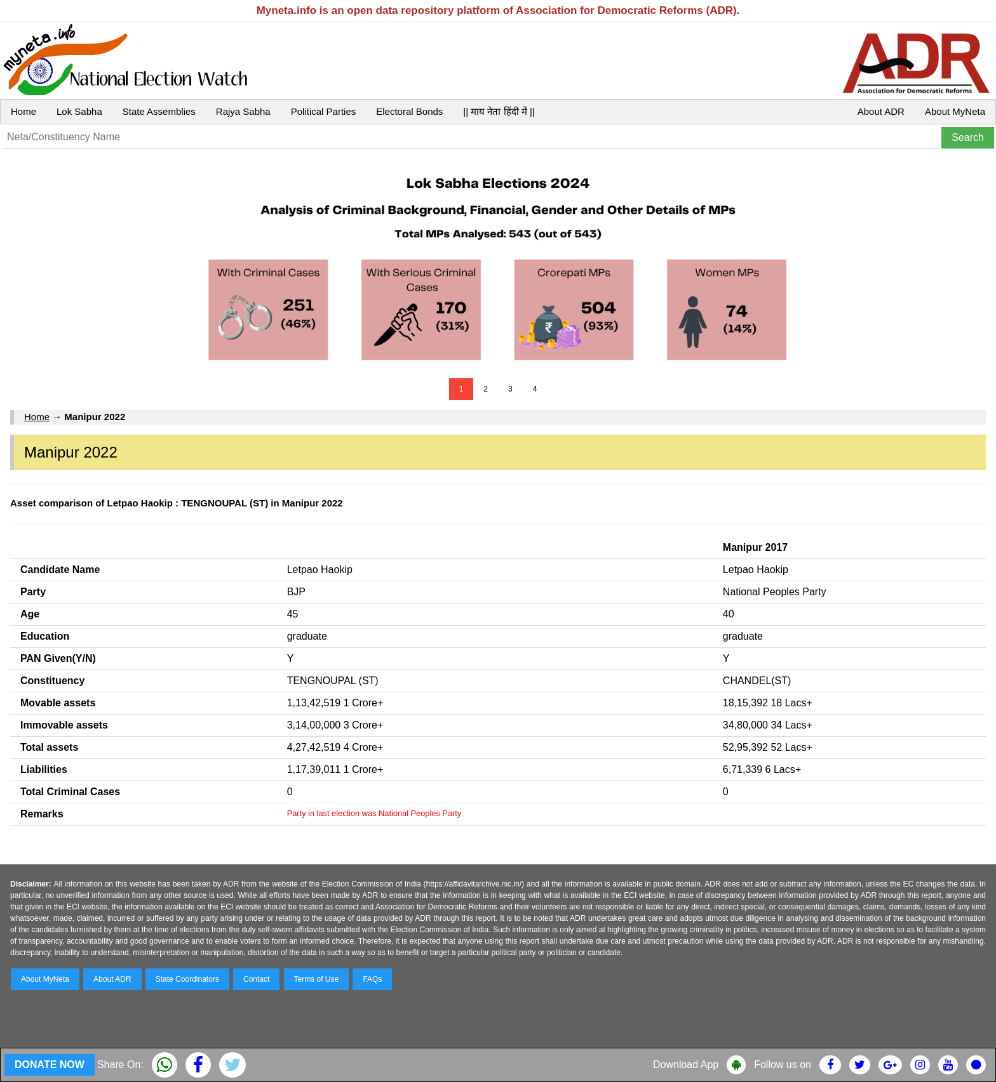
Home (23, 111)
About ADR (881, 111)
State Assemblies (159, 111)
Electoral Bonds (409, 111)
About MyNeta (955, 111)
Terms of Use (316, 979)
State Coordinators (187, 979)
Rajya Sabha (243, 111)
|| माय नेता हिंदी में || (498, 111)
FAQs (372, 979)
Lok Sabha (79, 111)
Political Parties (323, 111)
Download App (685, 1064)
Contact (256, 979)
